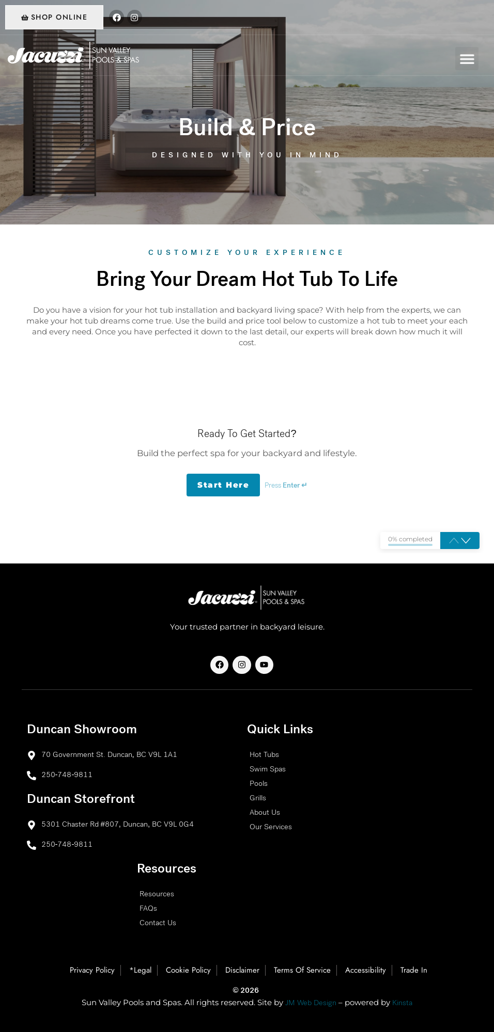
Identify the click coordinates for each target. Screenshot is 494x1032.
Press (286, 486)
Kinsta (402, 1003)
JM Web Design (310, 1003)
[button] (466, 58)
